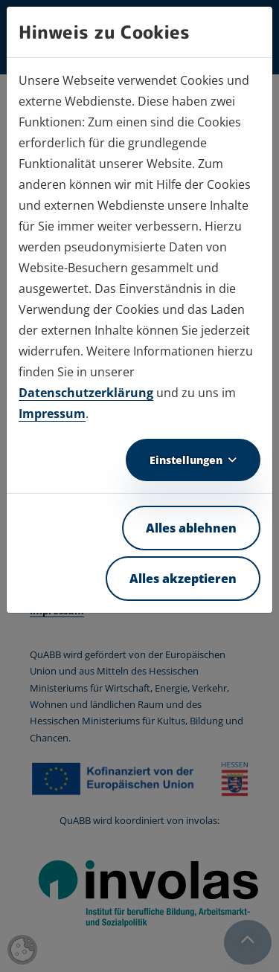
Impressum (52, 413)
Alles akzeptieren (183, 578)
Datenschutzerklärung (86, 392)
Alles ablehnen (191, 528)
